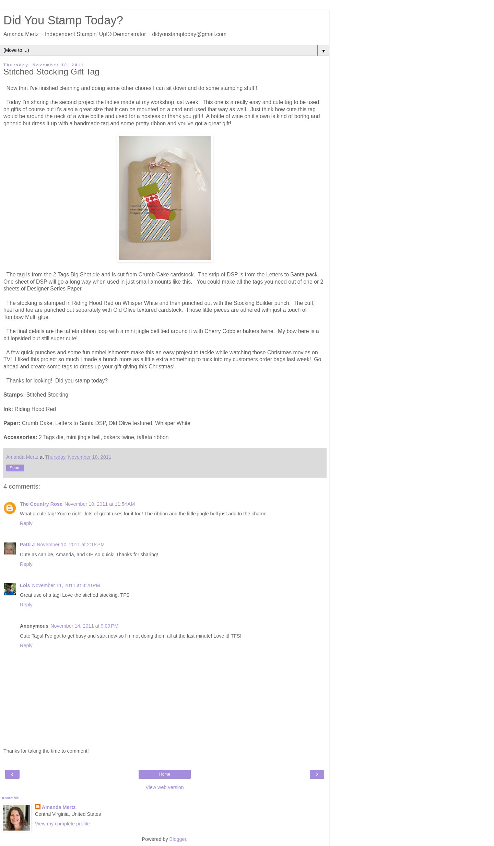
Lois (25, 585)
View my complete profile (62, 823)
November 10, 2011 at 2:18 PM (71, 544)
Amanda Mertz (58, 807)
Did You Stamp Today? (63, 20)
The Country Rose (41, 504)
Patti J (27, 544)
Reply (26, 523)
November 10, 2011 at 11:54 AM (99, 504)
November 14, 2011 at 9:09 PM (84, 626)
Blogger (177, 839)
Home (164, 774)
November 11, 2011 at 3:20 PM (66, 585)
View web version (164, 787)
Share (15, 468)
